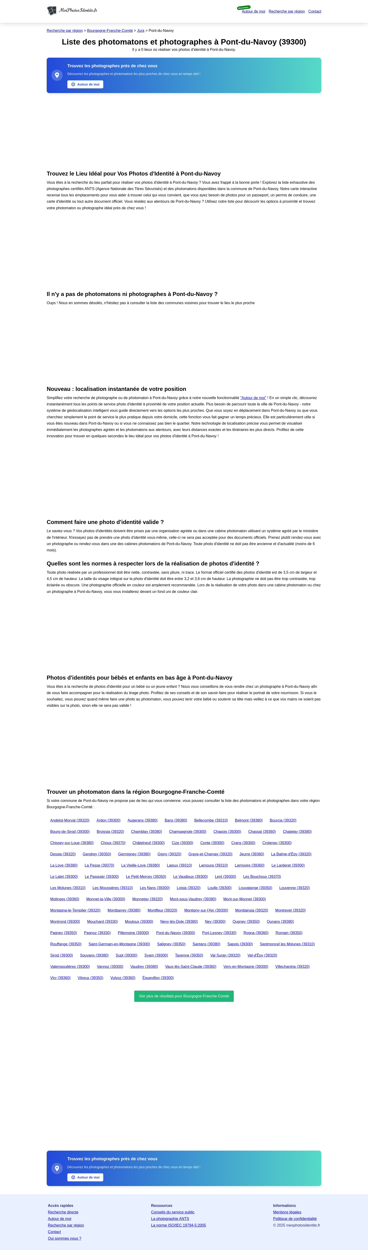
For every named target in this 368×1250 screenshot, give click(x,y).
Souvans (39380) (94, 955)
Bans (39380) (176, 820)
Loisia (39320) (188, 888)
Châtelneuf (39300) (149, 843)
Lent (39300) (225, 877)
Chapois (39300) (227, 832)
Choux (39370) (113, 843)
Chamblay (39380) (146, 832)
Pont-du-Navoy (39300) (175, 933)
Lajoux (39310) (179, 865)
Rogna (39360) (255, 933)
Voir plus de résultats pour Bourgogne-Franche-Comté (184, 996)
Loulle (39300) (220, 888)
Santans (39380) (206, 944)
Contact (314, 11)
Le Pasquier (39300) (102, 877)
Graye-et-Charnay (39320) (210, 854)
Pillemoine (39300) (133, 933)
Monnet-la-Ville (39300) (105, 899)
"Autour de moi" (253, 398)
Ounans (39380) (280, 922)
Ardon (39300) (108, 820)
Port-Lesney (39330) (219, 933)
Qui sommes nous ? (64, 1238)
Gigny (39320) (169, 854)
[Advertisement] (184, 130)
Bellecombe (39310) (211, 820)
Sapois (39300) (240, 944)
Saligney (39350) (171, 944)
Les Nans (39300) (155, 888)
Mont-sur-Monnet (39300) (244, 899)
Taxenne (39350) (189, 955)
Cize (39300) (182, 843)
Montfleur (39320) (162, 910)
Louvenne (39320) (294, 888)
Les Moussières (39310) (112, 888)
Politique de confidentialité (295, 1219)
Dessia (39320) (63, 854)
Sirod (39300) (61, 955)
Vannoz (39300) (110, 967)
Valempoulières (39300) (70, 967)
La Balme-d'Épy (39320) (291, 854)
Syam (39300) (156, 955)
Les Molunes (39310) (67, 888)
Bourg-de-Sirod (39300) (70, 832)
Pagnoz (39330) (97, 933)
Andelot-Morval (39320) (69, 820)
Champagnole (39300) (187, 832)
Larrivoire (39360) (249, 865)
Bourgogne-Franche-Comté (110, 31)
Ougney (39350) (246, 922)
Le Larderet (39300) (288, 865)
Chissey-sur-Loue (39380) (72, 843)
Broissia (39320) (110, 832)
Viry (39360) (60, 978)
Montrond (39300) (65, 922)
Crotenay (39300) (277, 843)
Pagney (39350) (63, 933)
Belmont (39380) (249, 820)
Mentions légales (287, 1212)
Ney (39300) (215, 922)
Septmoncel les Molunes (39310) (287, 944)
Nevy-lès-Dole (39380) (179, 922)
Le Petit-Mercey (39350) (146, 877)
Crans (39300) (243, 843)
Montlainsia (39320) (251, 910)
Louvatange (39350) (255, 888)
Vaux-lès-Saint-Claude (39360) (190, 967)
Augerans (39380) (143, 820)
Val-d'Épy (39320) (262, 955)
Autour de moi (253, 11)
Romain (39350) (289, 933)
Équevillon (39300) (158, 978)
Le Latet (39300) (64, 877)
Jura (140, 31)
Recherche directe (63, 1212)
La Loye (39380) (64, 865)
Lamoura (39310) (213, 865)
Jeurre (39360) (251, 854)
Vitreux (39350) (90, 978)
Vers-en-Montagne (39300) (245, 967)
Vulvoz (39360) (122, 978)
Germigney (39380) (134, 854)
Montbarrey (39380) (124, 910)
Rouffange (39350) (65, 944)
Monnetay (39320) (147, 899)
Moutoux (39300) (139, 922)
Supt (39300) (127, 955)
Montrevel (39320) (290, 910)
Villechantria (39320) (292, 967)
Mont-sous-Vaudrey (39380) (193, 899)
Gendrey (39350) (97, 854)
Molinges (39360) (64, 899)
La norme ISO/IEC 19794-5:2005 (178, 1225)
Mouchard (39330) (102, 922)
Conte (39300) (212, 843)
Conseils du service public (173, 1212)
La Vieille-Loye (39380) (140, 865)
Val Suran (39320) (225, 955)
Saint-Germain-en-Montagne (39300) (119, 944)
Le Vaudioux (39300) (190, 877)
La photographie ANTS (170, 1219)
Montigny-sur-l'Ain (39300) (206, 910)
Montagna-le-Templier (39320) (75, 910)
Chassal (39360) (262, 832)
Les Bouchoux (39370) (262, 877)
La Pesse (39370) (99, 865)
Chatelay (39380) (297, 832)
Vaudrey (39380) (144, 967)
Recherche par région (287, 11)
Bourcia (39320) (283, 820)
